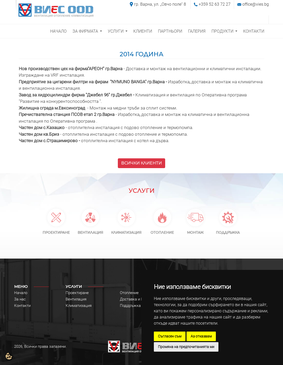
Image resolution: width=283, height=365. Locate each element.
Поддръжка (130, 305)
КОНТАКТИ (253, 31)
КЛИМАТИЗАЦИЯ (126, 231)
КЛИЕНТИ (142, 31)
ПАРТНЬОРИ (170, 31)
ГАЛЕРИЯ (197, 31)
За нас (20, 299)
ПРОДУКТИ (222, 31)
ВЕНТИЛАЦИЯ (90, 231)
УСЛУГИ (115, 31)
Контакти (22, 305)
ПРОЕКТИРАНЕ (56, 231)
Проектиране (77, 292)
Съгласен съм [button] (169, 336)
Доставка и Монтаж (137, 299)
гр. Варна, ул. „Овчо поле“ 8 (160, 4)
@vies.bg (260, 4)
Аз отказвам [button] (201, 336)
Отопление (129, 292)
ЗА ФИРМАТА (85, 31)
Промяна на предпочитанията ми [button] (186, 347)
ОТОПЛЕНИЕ (162, 231)
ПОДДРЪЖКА (228, 231)
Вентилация (76, 299)
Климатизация (79, 305)
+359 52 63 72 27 (215, 4)
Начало (20, 292)
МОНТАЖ (195, 231)
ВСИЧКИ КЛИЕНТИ (141, 163)
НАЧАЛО (58, 31)
